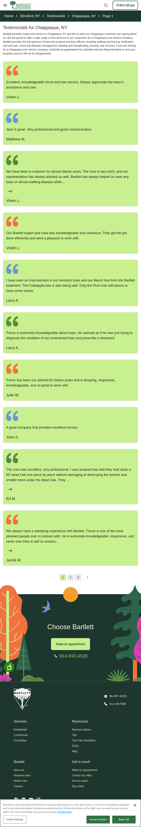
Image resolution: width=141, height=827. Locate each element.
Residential (20, 729)
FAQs (75, 745)
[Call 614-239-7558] (114, 704)
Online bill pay (125, 5)
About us (19, 770)
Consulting (20, 740)
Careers (18, 786)
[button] (115, 696)
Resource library (81, 729)
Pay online (78, 786)
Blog (74, 751)
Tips (74, 734)
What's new (20, 780)
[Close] (135, 805)
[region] (70, 813)
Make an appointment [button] (84, 770)
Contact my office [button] (82, 775)
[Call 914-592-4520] (70, 656)
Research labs (22, 775)
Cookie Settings (14, 819)
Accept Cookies (98, 819)
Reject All (124, 819)
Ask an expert (80, 780)
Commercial (21, 734)
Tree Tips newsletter (84, 740)
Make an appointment (70, 644)
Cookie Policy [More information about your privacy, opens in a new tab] (65, 811)
